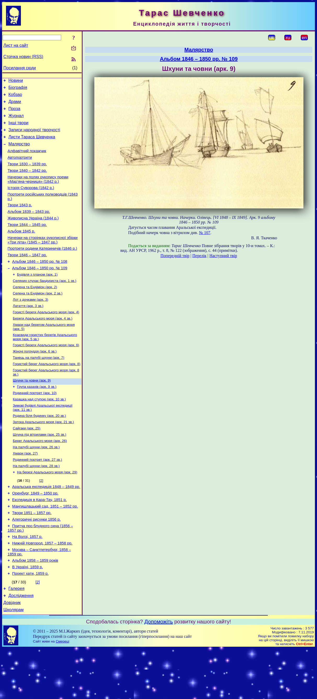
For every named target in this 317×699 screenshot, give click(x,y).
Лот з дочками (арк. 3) (30, 323)
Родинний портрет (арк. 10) (35, 423)
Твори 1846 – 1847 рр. (27, 274)
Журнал (16, 120)
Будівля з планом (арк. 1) (37, 296)
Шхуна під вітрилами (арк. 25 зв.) (39, 468)
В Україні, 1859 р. (27, 613)
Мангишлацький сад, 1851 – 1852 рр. (45, 546)
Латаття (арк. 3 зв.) (28, 330)
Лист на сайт (15, 45)
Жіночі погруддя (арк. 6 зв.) (35, 379)
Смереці (62, 692)
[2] (41, 517)
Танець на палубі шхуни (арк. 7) (38, 386)
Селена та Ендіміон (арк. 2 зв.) (37, 317)
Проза (14, 112)
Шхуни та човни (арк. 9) (32, 410)
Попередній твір (174, 255)
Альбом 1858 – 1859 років (35, 606)
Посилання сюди (19, 68)
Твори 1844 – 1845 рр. (27, 241)
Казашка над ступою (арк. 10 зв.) (39, 430)
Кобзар (15, 97)
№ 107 (204, 232)
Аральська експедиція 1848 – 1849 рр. (46, 524)
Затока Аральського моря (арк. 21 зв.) (43, 455)
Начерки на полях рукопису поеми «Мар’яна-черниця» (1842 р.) (38, 191)
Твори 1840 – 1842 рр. (27, 181)
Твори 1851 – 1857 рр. (31, 554)
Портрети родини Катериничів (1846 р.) (42, 267)
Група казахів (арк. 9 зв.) (36, 417)
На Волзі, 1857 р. (27, 580)
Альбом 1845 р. (21, 248)
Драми (14, 105)
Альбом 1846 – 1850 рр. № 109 (39, 289)
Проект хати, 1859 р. (30, 620)
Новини (15, 81)
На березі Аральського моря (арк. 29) (47, 509)
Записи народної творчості (34, 136)
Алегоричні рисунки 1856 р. (36, 561)
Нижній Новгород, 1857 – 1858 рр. (42, 587)
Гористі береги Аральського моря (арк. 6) (46, 372)
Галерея (16, 636)
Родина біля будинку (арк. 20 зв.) (39, 448)
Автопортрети (20, 167)
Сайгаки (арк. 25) (26, 461)
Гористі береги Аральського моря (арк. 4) (46, 337)
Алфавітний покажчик (27, 159)
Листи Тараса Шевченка (31, 144)
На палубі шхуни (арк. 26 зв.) (36, 482)
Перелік (199, 255)
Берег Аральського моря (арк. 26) (40, 475)
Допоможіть (159, 672)
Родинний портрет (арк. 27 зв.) (37, 495)
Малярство (19, 152)
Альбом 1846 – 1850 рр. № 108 (39, 282)
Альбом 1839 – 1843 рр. (29, 226)
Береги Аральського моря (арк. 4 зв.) (42, 344)
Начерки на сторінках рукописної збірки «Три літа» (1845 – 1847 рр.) (43, 258)
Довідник (12, 652)
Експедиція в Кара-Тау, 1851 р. (39, 539)
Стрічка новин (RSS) (23, 56)
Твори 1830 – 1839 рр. (27, 174)
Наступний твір (223, 255)
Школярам (13, 660)
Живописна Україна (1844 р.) (33, 234)
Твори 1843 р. (20, 219)
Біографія (17, 89)
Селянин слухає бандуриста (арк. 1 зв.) (44, 303)
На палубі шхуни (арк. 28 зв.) (36, 502)
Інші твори (18, 128)
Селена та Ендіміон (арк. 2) (35, 310)
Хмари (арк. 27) (25, 489)
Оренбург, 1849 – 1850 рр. (35, 532)
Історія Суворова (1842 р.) (31, 200)
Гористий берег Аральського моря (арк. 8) (46, 392)
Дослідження (20, 644)
